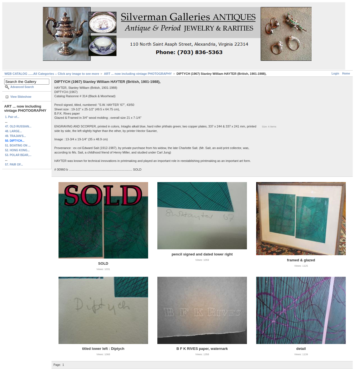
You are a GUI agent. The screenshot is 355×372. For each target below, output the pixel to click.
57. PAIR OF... (14, 164)
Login (335, 73)
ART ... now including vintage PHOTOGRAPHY (138, 73)
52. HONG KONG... (17, 150)
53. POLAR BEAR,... (18, 155)
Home (346, 73)
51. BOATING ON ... (18, 145)
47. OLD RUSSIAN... (18, 126)
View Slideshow (20, 96)
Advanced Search (22, 87)
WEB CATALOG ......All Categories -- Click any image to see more (51, 73)
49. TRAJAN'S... (15, 136)
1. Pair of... (12, 116)
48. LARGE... (13, 131)
